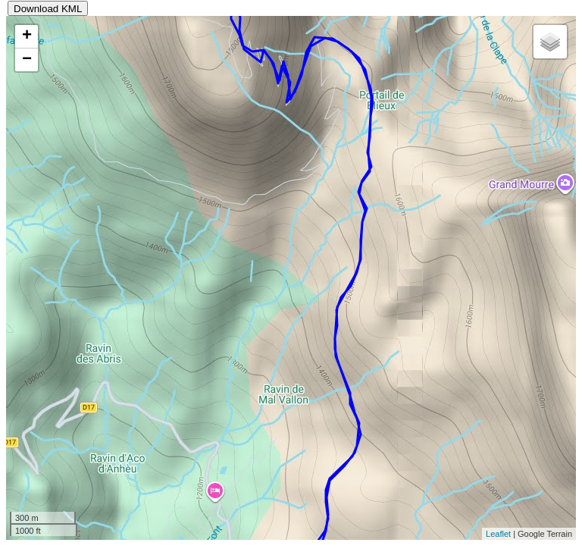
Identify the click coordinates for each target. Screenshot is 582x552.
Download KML (48, 8)
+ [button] (27, 36)
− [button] (27, 60)
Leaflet (498, 533)
